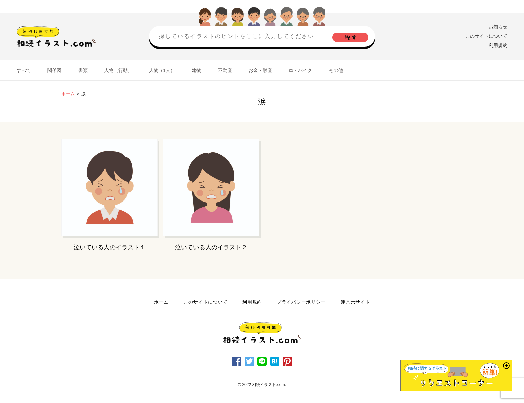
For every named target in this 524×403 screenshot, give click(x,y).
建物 (196, 70)
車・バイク (300, 70)
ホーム (68, 93)
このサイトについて (486, 36)
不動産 (225, 70)
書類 (83, 70)
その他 (336, 70)
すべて (24, 70)
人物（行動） (118, 70)
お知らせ (498, 26)
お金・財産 (260, 70)
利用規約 (498, 45)
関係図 (54, 70)
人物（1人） (162, 70)
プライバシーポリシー (301, 302)
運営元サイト (355, 302)
